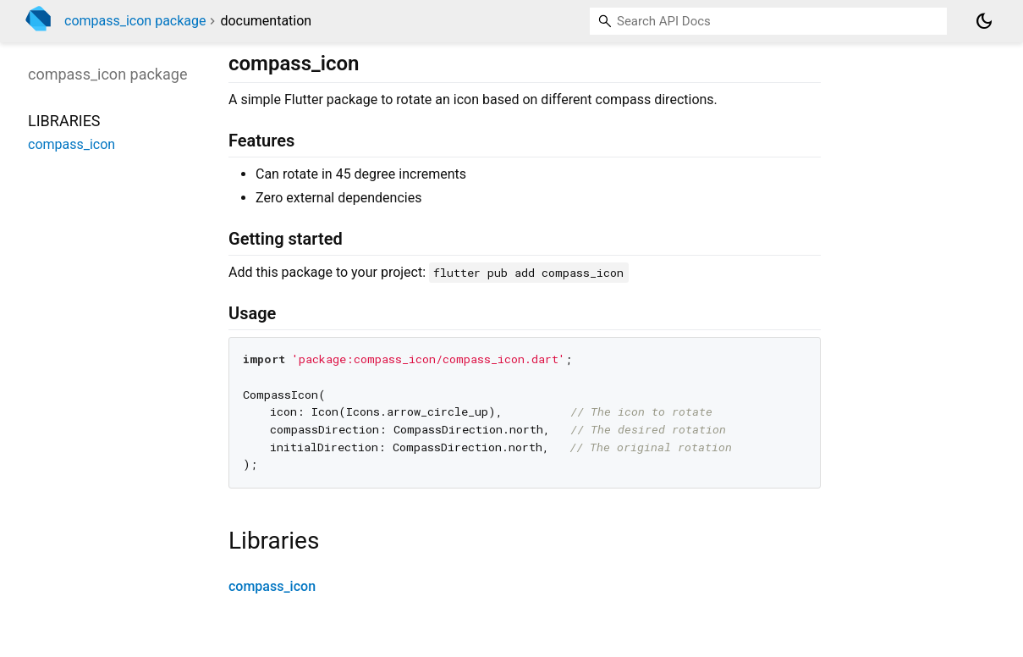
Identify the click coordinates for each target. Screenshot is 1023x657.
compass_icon (272, 586)
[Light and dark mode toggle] (984, 21)
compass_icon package (135, 21)
